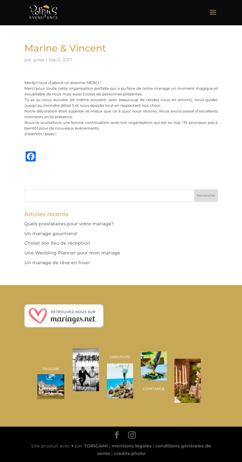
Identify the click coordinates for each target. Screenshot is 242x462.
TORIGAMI (96, 446)
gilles (39, 60)
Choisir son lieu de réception (57, 243)
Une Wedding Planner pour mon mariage (72, 253)
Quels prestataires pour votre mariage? (69, 224)
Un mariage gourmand (50, 233)
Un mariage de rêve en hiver (57, 262)
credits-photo (129, 453)
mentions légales (132, 446)
